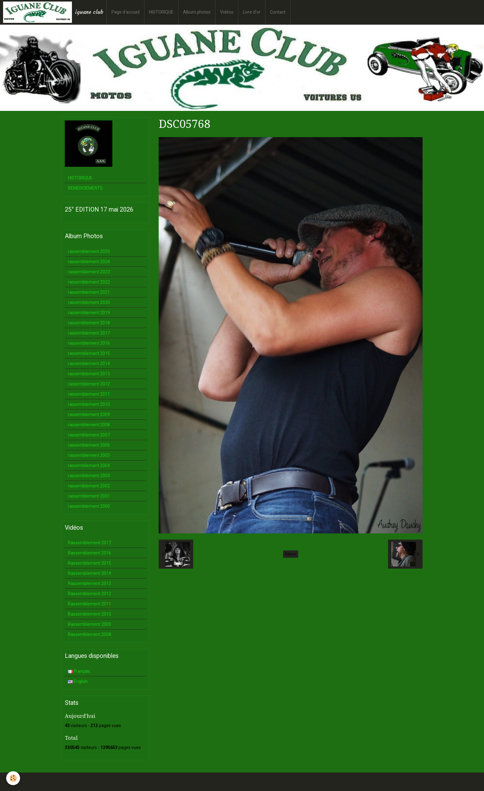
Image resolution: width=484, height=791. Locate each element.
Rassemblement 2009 (89, 624)
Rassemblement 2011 (89, 603)
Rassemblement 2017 (89, 542)
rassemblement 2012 (89, 383)
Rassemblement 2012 (89, 593)
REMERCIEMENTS (85, 188)
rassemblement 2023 (89, 271)
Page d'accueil (125, 12)
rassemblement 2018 (89, 322)
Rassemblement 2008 (89, 634)
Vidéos (226, 12)
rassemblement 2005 (89, 455)
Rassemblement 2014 (89, 573)
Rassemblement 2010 (89, 614)
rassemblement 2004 (89, 465)
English (78, 681)
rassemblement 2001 (89, 496)
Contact (278, 12)
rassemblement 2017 (89, 332)
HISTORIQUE (161, 12)
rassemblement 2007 (89, 434)
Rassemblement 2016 (89, 552)
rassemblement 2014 (89, 363)
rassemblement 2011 (89, 394)
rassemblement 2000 (89, 506)
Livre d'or (252, 12)
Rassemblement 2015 (89, 563)
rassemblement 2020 (89, 302)
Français (79, 671)
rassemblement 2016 (89, 343)
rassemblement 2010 (89, 404)
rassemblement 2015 (89, 353)
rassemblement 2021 (89, 292)
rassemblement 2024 (89, 261)
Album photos (197, 12)
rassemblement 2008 (89, 424)
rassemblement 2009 (89, 414)
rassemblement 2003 (89, 475)
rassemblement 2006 (89, 445)
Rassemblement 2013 (89, 583)
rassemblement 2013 (89, 373)
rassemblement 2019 (89, 312)
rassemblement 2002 (89, 485)
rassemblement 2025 (89, 251)
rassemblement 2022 (89, 282)
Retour (290, 554)
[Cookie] (13, 778)
